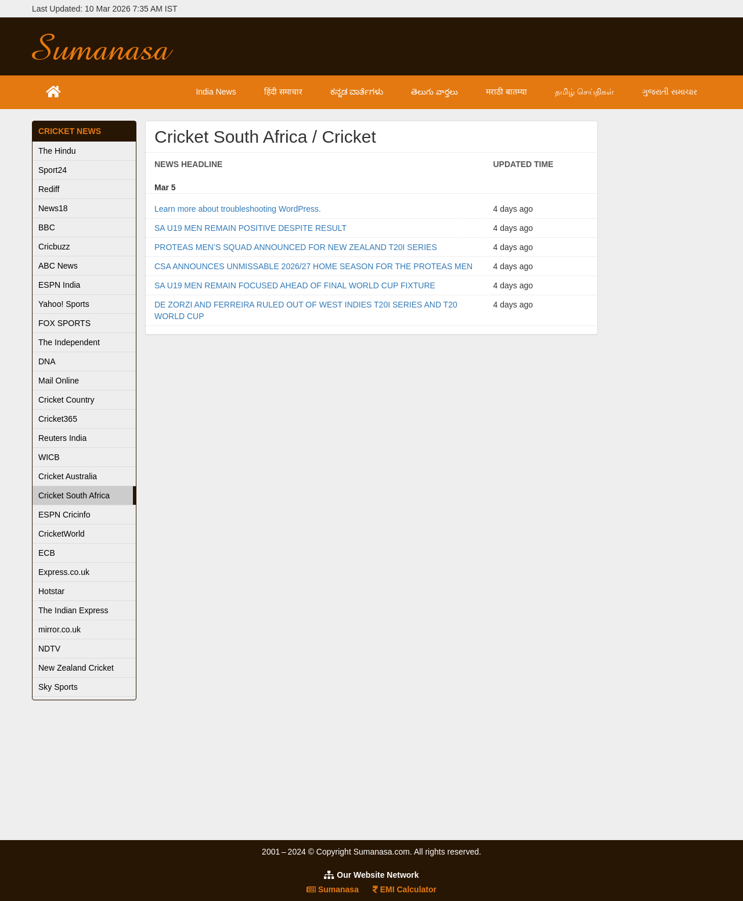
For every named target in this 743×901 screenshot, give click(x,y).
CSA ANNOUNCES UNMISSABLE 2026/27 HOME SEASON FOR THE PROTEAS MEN (313, 266)
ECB (46, 553)
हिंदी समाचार (283, 91)
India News (216, 91)
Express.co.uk (63, 572)
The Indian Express (73, 610)
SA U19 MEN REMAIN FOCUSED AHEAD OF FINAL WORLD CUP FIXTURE (294, 285)
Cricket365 (57, 419)
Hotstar (51, 591)
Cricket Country (66, 399)
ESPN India (59, 285)
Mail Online (58, 380)
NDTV (49, 648)
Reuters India (62, 438)
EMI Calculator (405, 889)
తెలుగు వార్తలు (434, 91)
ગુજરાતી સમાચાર (669, 91)
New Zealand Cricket (76, 667)
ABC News (58, 265)
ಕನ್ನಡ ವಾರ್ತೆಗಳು (357, 91)
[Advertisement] (457, 46)
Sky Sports (58, 687)
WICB (49, 457)
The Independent (69, 342)
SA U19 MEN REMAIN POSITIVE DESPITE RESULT (250, 228)
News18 (53, 208)
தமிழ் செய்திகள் (584, 91)
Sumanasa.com (112, 46)
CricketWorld (61, 533)
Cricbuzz (54, 246)
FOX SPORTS (64, 323)
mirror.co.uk (59, 629)
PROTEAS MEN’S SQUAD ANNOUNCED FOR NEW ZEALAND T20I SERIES (295, 247)
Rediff (48, 189)
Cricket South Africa (74, 495)
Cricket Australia (67, 476)
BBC (46, 227)
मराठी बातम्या (506, 91)
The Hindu (57, 150)
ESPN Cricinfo (64, 514)
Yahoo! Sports (63, 304)
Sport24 (52, 170)
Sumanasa (332, 889)
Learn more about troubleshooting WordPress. (237, 209)
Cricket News (69, 131)
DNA (47, 361)
